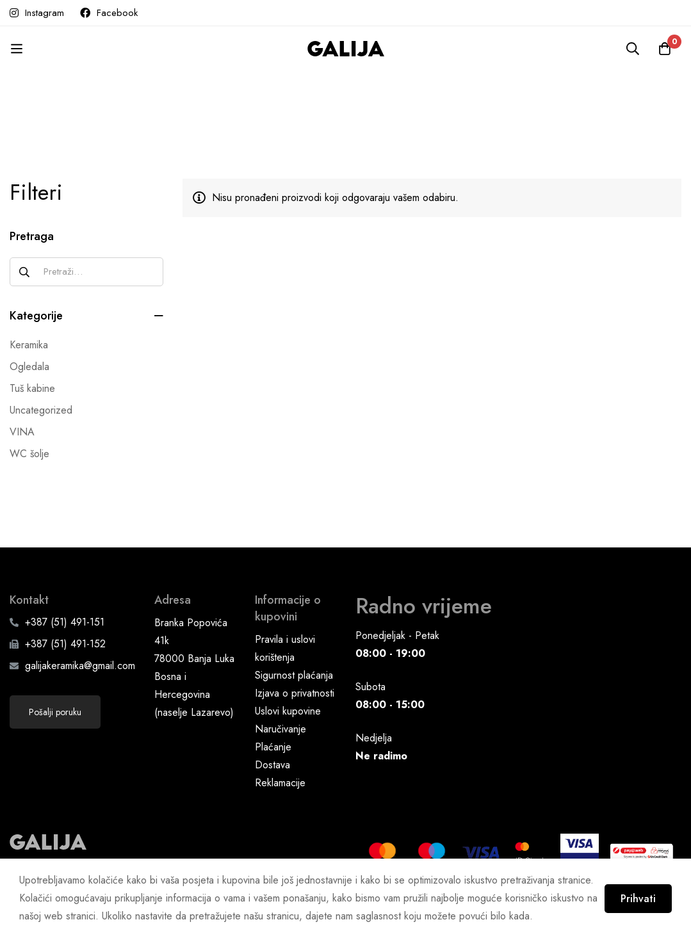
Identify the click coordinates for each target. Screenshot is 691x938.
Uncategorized (41, 410)
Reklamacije (280, 782)
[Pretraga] (633, 49)
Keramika (29, 344)
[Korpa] (665, 49)
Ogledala (29, 366)
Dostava (272, 764)
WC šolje (29, 453)
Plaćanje (273, 747)
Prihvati (638, 898)
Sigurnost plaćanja (294, 675)
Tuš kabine (32, 388)
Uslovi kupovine (288, 711)
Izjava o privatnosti (294, 693)
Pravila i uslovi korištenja (285, 648)
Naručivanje (280, 729)
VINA (22, 432)
